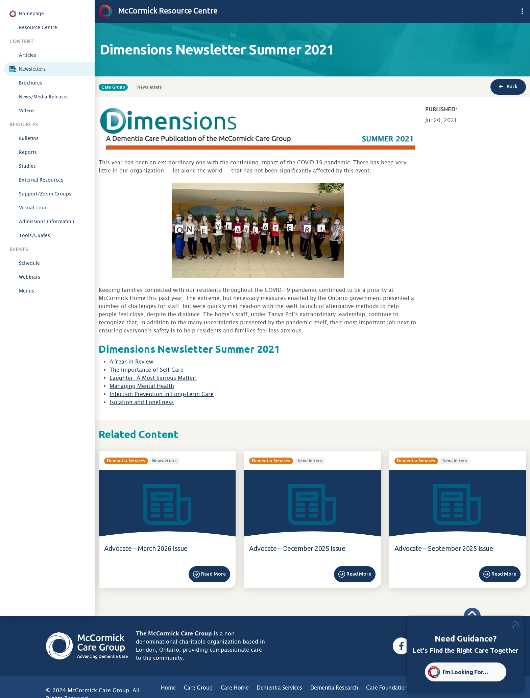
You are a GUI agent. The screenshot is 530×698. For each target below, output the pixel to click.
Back (508, 86)
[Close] (515, 624)
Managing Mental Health (142, 386)
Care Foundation (387, 687)
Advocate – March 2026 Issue (146, 548)
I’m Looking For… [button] (465, 672)
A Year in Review (131, 361)
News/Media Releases (44, 96)
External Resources (41, 180)
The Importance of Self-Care (147, 370)
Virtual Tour (33, 207)
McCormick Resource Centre (158, 10)
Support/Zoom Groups (45, 193)
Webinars (29, 277)
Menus (26, 291)
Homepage (31, 13)
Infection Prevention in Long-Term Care (162, 394)
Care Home (235, 687)
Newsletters (32, 69)
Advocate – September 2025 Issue (443, 548)
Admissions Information (46, 221)
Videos (26, 110)
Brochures (30, 83)
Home (168, 687)
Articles (27, 55)
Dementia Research (334, 687)
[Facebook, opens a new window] (401, 645)
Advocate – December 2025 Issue (297, 548)
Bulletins (29, 138)
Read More (213, 574)
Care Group (198, 687)
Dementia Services (279, 687)
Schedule (29, 263)
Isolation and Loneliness (142, 402)
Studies (27, 166)
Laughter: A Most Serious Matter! (153, 378)
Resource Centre (38, 27)
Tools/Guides (34, 235)
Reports (28, 152)
